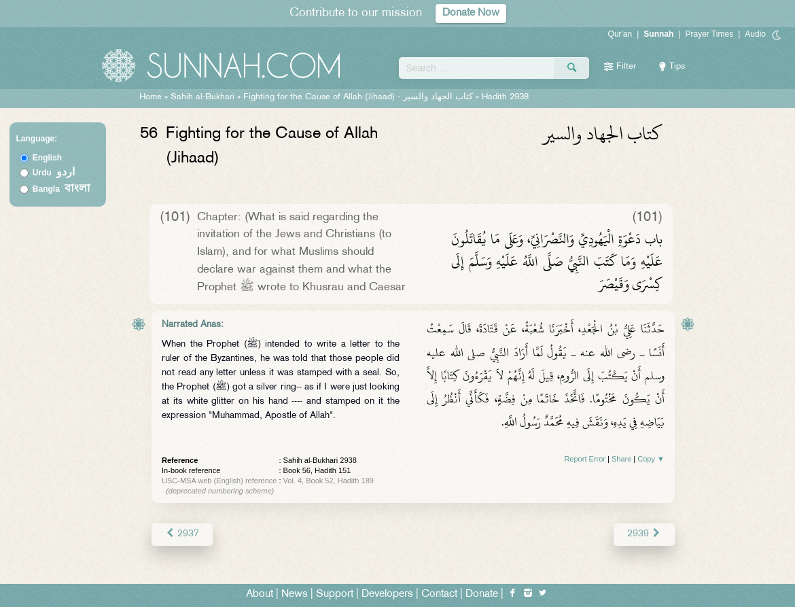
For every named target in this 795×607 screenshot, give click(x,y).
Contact (439, 594)
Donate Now (470, 13)
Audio (755, 34)
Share (621, 459)
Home (150, 97)
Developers (387, 594)
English (47, 157)
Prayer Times (709, 34)
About (259, 594)
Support (334, 594)
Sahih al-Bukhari (202, 97)
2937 (181, 534)
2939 (644, 534)
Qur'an (620, 34)
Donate (481, 594)
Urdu (54, 172)
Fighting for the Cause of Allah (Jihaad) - (359, 97)
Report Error (584, 459)
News (294, 594)
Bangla (61, 189)
